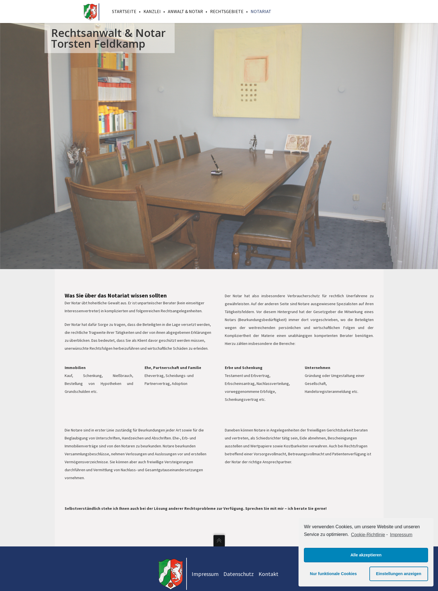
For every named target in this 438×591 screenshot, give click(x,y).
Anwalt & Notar (185, 11)
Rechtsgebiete (227, 11)
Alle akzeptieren (366, 555)
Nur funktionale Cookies (333, 573)
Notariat (261, 11)
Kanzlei (152, 11)
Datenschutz (238, 573)
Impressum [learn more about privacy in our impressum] (401, 534)
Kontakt (268, 573)
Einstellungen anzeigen (398, 573)
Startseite (124, 11)
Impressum (205, 573)
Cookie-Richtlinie (368, 534)
